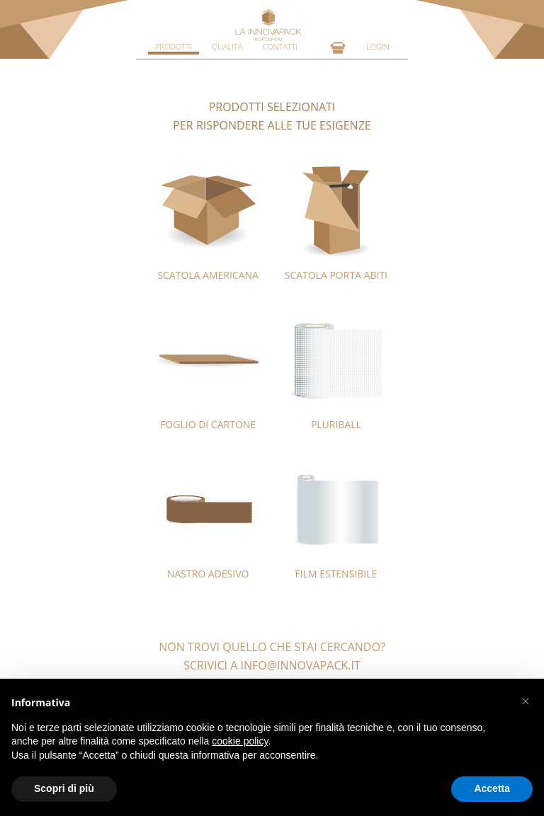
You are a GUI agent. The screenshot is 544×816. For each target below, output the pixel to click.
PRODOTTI (173, 46)
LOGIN (378, 46)
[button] (525, 701)
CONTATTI (280, 46)
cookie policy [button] (240, 741)
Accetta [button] (492, 788)
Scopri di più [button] (64, 788)
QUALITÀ (227, 46)
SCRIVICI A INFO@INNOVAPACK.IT (272, 665)
